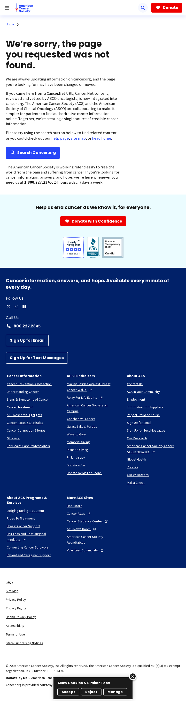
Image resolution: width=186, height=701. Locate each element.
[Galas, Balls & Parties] (82, 426)
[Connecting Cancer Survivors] (28, 547)
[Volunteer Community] (85, 550)
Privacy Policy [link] (16, 599)
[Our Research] (137, 438)
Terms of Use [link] (15, 634)
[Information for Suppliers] (145, 407)
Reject (91, 691)
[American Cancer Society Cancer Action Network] (153, 449)
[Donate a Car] (76, 465)
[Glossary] (13, 438)
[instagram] (16, 307)
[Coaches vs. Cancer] (81, 419)
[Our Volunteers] (138, 475)
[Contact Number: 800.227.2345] (93, 326)
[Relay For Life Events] (85, 397)
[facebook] (24, 307)
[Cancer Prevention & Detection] (29, 384)
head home (101, 138)
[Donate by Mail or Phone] (84, 473)
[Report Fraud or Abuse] (143, 415)
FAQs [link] (9, 582)
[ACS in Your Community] (143, 392)
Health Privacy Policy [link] (21, 617)
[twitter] (9, 307)
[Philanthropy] (76, 457)
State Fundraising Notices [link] (24, 643)
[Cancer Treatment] (20, 407)
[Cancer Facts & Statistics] (25, 423)
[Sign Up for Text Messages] (37, 358)
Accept (68, 691)
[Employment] (136, 399)
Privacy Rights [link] (16, 608)
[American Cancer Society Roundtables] (93, 539)
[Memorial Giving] (78, 442)
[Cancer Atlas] (79, 513)
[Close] (133, 676)
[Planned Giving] (77, 450)
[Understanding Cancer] (23, 392)
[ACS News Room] (82, 529)
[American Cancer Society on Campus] (93, 408)
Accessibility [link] (15, 625)
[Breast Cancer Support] (23, 526)
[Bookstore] (74, 506)
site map (78, 138)
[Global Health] (136, 459)
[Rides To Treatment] (21, 518)
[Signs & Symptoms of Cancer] (28, 399)
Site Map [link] (12, 591)
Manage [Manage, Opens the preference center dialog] (115, 691)
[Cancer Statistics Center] (88, 521)
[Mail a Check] (136, 482)
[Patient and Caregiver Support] (29, 555)
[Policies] (132, 467)
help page (60, 138)
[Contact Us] (135, 384)
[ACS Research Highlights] (24, 415)
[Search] (143, 8)
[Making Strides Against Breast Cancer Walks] (93, 387)
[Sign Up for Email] (27, 340)
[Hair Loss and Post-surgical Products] (33, 536)
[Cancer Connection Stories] (26, 430)
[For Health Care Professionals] (28, 446)
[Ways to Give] (76, 434)
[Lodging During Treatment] (25, 510)
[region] (93, 688)
